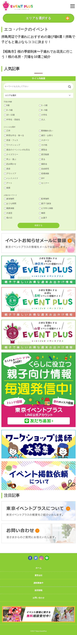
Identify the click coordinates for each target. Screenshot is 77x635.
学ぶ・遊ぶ (10, 159)
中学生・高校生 (12, 119)
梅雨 (42, 213)
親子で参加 (45, 203)
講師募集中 (38, 583)
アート (8, 183)
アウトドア (10, 173)
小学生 (43, 115)
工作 (7, 130)
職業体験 (9, 208)
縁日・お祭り (46, 135)
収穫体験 (44, 173)
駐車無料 (44, 199)
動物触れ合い (46, 130)
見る (42, 159)
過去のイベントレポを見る (17, 150)
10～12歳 (9, 115)
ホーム (38, 568)
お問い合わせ (38, 598)
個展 (7, 188)
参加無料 (9, 199)
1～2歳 (43, 105)
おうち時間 (10, 203)
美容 (7, 169)
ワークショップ (12, 145)
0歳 (6, 105)
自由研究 (44, 169)
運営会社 (38, 575)
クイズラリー (11, 154)
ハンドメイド (11, 178)
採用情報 (38, 590)
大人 (42, 119)
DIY (41, 178)
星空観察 (44, 154)
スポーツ (44, 140)
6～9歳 (43, 110)
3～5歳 (8, 110)
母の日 (8, 218)
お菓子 (43, 218)
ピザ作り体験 (46, 208)
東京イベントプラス (17, 5)
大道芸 (8, 213)
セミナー (44, 183)
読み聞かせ (10, 164)
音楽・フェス (11, 140)
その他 (43, 145)
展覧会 (43, 150)
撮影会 (43, 164)
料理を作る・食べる (14, 135)
